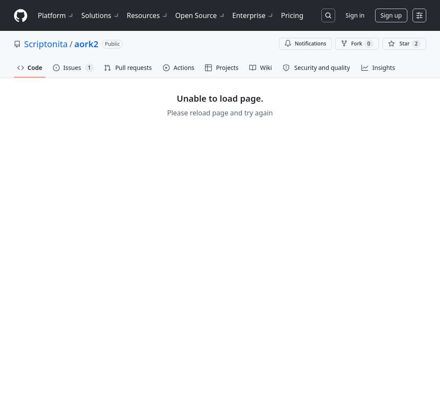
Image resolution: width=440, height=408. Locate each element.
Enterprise (253, 15)
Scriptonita (46, 44)
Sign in (354, 15)
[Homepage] (21, 16)
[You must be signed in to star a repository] (404, 44)
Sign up (391, 15)
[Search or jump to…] (328, 15)
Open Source (200, 15)
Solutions (100, 15)
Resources (147, 15)
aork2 (86, 44)
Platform (56, 15)
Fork (357, 43)
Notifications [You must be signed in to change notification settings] (305, 43)
